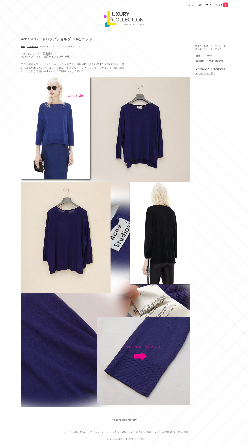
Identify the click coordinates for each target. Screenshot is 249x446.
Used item (32, 46)
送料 (200, 4)
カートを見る (219, 4)
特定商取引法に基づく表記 (175, 432)
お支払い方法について (123, 432)
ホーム (191, 4)
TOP (23, 46)
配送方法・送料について (148, 432)
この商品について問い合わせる (210, 68)
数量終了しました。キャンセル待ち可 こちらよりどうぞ (210, 47)
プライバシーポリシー (99, 432)
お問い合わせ (79, 432)
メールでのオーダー (205, 73)
